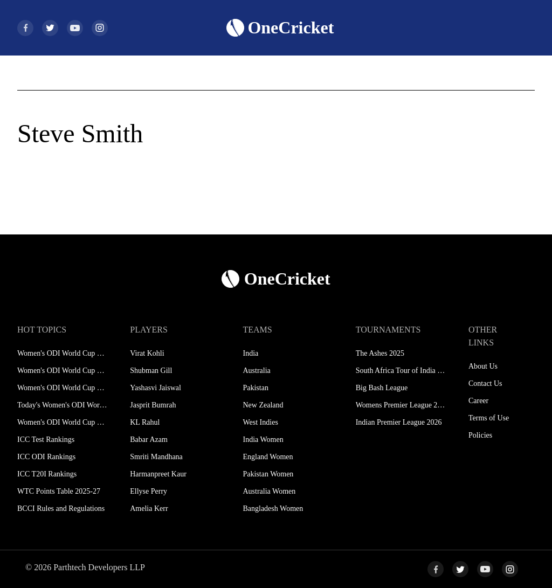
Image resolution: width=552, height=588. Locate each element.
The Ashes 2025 (380, 353)
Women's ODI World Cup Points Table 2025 (62, 388)
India (250, 353)
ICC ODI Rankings (46, 457)
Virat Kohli (147, 353)
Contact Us (485, 383)
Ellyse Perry (148, 491)
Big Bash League (382, 388)
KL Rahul (145, 422)
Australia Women (269, 491)
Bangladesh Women (273, 508)
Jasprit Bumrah (153, 405)
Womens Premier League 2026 (401, 405)
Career (478, 401)
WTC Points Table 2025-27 (58, 491)
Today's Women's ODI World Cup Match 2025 (62, 405)
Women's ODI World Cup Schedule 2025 (62, 353)
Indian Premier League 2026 (399, 422)
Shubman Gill (151, 370)
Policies (480, 435)
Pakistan (255, 388)
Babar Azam (149, 439)
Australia (256, 370)
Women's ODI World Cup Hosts (62, 422)
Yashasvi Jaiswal (155, 388)
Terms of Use (488, 418)
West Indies (260, 422)
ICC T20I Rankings (47, 474)
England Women (268, 457)
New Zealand (263, 405)
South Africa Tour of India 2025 (401, 370)
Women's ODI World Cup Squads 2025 (62, 370)
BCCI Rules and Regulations (61, 508)
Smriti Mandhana (156, 457)
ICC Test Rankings (45, 439)
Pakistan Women (268, 474)
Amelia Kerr (149, 508)
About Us (483, 366)
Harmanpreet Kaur (158, 474)
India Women (263, 439)
